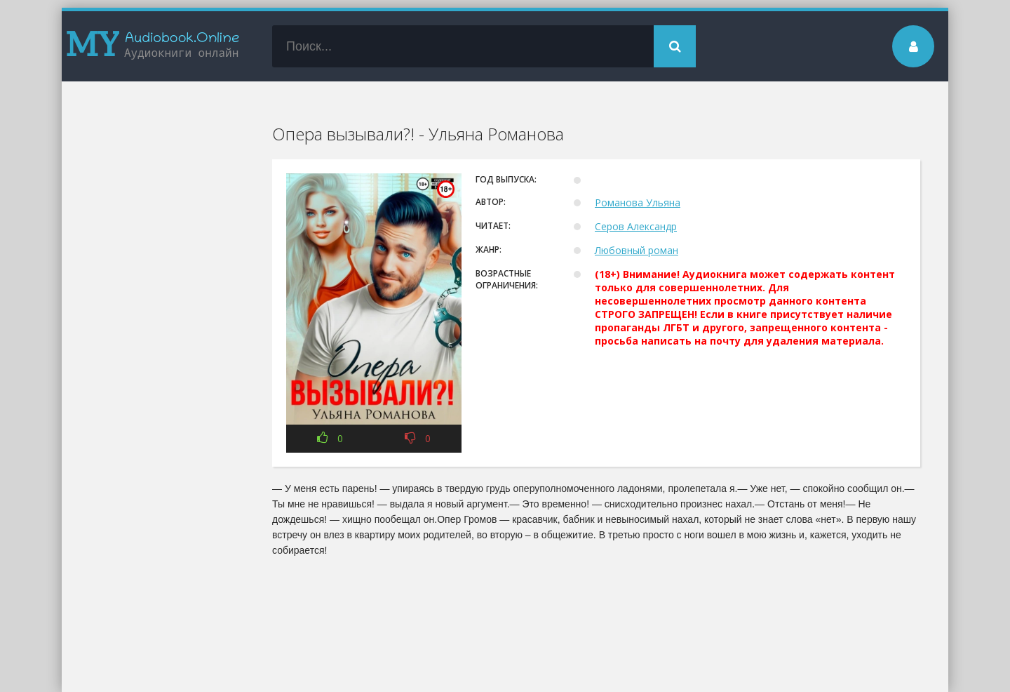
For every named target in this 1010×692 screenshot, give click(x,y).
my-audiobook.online (153, 46)
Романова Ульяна (637, 202)
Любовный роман (636, 250)
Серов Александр (636, 226)
